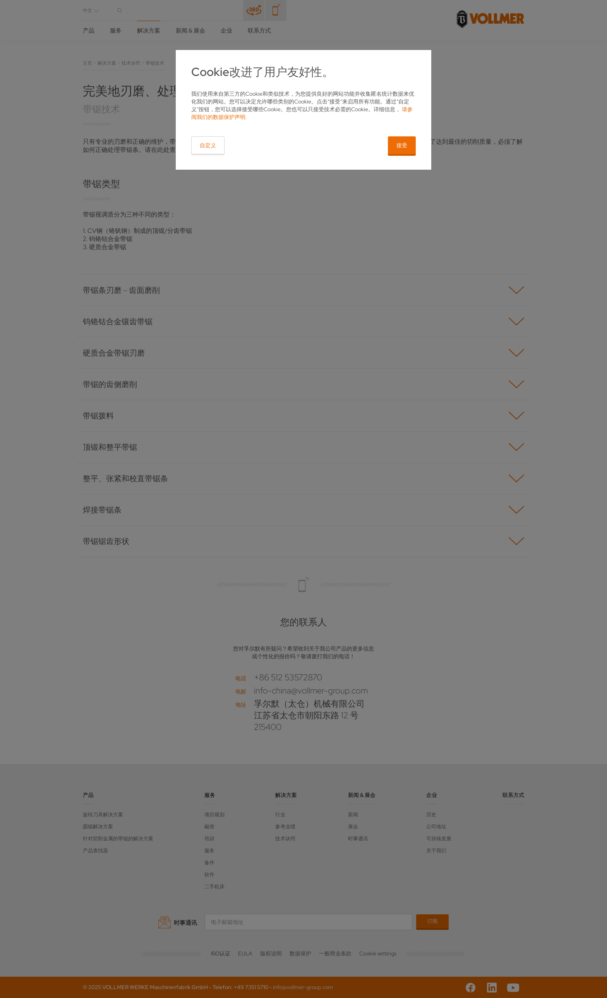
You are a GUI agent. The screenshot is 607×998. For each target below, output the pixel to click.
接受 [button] (401, 145)
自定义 (208, 145)
